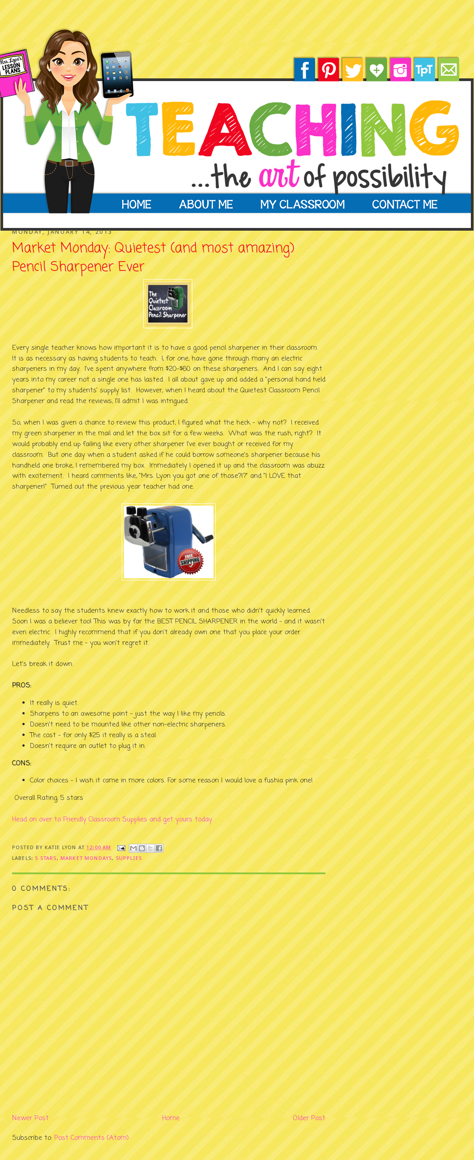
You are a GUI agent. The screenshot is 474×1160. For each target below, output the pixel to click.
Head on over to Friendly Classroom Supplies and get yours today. (112, 820)
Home (170, 1118)
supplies (129, 858)
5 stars (45, 858)
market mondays (86, 858)
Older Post (309, 1118)
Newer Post (30, 1118)
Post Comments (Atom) (91, 1138)
